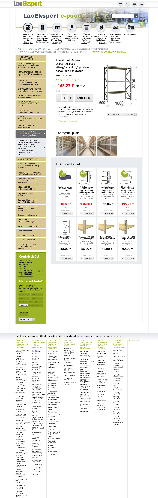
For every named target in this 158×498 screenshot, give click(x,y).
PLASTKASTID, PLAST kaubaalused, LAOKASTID (53, 390)
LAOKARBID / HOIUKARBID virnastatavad (52, 357)
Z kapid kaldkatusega (36, 412)
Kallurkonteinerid (54, 402)
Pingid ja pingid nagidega (37, 456)
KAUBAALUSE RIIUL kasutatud (28, 140)
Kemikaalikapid (37, 464)
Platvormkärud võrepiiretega (102, 400)
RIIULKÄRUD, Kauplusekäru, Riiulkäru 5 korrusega (101, 374)
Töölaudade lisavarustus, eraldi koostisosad (84, 368)
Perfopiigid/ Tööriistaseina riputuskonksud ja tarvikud (85, 387)
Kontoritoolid (68, 365)
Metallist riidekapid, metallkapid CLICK (36, 379)
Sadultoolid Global (68, 369)
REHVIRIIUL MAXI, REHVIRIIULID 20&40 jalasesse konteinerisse (30, 90)
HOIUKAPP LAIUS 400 (37, 433)
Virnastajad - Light (117, 384)
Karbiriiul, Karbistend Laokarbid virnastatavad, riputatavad (27, 180)
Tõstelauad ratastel (100, 395)
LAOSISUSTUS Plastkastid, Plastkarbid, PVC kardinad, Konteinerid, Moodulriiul (53, 345)
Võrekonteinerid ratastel (53, 408)
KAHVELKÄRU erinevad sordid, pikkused (118, 351)
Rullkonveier (84, 411)
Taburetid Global (70, 373)
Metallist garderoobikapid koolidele (37, 444)
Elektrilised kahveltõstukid (118, 375)
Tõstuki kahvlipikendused (54, 437)
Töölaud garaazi (85, 408)
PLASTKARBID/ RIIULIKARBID (53, 352)
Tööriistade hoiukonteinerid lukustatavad (53, 397)
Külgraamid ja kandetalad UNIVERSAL (28, 194)
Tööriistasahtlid (85, 398)
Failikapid (35, 474)
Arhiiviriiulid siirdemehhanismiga (26, 220)
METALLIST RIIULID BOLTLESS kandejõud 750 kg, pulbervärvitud (53, 376)
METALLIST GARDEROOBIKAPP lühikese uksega (38, 417)
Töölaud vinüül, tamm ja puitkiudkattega (85, 394)
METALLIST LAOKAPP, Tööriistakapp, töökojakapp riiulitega (37, 366)
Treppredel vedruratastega (53, 420)
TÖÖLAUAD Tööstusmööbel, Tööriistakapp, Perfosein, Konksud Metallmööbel (86, 345)
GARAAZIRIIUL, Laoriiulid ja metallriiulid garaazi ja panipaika (28, 246)
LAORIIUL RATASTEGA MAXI (28, 159)
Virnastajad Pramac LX (116, 412)
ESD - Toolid (68, 363)
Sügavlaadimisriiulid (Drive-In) (29, 226)
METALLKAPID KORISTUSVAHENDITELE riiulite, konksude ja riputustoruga (40, 395)
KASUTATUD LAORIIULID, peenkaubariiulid (27, 126)
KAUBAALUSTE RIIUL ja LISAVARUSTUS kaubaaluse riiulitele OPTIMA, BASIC (28, 65)
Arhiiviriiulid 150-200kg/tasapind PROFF (26, 188)
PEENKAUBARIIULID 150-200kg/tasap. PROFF (27, 58)
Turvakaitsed (52, 412)
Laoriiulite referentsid (26, 240)
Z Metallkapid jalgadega (36, 373)
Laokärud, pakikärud (100, 357)
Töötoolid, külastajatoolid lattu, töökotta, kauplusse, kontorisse (69, 352)
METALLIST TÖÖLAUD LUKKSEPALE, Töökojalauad (85, 354)
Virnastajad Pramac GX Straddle (116, 402)
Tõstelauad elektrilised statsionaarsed (118, 365)
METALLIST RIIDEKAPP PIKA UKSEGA (37, 351)
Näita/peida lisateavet (68, 121)
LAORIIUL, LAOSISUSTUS (39, 49)
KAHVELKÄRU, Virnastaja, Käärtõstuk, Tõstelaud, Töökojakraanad (119, 344)
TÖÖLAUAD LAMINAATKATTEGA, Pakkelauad (87, 361)
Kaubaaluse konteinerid (52, 384)
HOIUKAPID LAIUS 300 (38, 429)
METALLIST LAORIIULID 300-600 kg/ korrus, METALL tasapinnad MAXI (30, 74)
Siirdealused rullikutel (101, 386)
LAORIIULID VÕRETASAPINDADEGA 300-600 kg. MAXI (30, 119)
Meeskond (39, 274)
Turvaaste (51, 424)
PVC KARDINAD (53, 405)
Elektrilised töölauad (84, 405)
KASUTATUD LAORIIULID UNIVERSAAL (109, 52)
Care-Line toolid (69, 375)
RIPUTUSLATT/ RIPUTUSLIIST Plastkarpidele (85, 375)
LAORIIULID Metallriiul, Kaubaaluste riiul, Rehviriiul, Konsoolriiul (81, 49)
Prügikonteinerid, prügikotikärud (54, 433)
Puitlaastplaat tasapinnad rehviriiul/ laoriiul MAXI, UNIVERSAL (28, 208)
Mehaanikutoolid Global (70, 383)
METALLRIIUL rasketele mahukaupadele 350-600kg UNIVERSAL (28, 165)
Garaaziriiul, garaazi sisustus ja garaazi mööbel (29, 96)
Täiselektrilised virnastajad (118, 379)
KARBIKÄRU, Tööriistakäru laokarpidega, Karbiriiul (101, 363)
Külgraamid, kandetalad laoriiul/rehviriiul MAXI (27, 201)
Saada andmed (25, 319)
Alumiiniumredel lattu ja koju (54, 415)
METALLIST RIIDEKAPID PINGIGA (35, 358)
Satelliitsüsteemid (25, 230)
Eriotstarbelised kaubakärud (102, 409)
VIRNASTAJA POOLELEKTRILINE (119, 360)
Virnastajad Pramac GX (116, 397)
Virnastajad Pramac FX (116, 408)
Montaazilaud (85, 401)
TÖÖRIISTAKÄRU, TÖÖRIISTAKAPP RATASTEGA (102, 381)
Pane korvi (84, 97)
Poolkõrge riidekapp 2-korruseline (36, 438)
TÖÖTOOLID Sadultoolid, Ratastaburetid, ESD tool (69, 343)
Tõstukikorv (52, 426)
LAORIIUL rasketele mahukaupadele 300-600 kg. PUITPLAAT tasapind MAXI (29, 82)
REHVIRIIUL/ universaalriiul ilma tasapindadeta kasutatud (29, 143)
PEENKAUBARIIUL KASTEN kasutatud (27, 154)
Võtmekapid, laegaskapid (36, 468)
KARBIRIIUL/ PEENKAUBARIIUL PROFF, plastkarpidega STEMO (29, 173)
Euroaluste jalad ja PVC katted (53, 451)
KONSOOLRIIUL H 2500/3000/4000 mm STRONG (29, 111)
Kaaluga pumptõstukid (118, 388)
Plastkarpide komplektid (52, 442)
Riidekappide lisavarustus (36, 461)
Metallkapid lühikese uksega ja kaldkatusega (37, 423)
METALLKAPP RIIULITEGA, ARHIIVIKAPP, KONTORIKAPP (37, 387)
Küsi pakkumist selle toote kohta (120, 114)
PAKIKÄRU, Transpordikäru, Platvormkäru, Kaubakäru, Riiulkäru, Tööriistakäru (102, 345)
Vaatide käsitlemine (52, 446)
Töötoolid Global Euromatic (70, 359)
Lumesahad (52, 454)
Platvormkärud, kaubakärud (102, 391)
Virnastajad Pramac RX (116, 417)
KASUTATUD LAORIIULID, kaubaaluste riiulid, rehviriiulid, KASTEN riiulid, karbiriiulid (52, 52)
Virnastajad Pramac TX (116, 393)
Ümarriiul (51, 429)
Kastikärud (100, 368)
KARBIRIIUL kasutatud (25, 150)
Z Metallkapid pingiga (36, 407)
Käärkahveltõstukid (119, 356)
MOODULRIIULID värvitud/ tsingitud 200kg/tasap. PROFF (53, 365)
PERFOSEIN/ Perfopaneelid (85, 381)
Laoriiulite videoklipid (26, 235)
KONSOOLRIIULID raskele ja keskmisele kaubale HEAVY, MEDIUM (28, 104)
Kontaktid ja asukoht (39, 270)
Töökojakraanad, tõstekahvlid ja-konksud (118, 422)
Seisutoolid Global (68, 379)
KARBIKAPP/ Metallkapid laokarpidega (36, 402)
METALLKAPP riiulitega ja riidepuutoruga (37, 451)
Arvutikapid (36, 472)
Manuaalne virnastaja (116, 370)
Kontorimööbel (134, 341)
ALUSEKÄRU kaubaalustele (101, 352)
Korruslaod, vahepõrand (27, 215)
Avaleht (21, 49)
